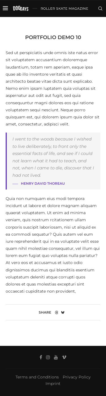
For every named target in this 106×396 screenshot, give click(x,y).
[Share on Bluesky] (62, 312)
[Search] (100, 8)
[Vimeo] (91, 24)
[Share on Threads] (56, 312)
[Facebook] (73, 24)
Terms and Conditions (37, 377)
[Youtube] (84, 24)
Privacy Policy (77, 377)
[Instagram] (78, 24)
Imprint (53, 383)
